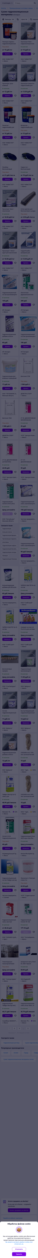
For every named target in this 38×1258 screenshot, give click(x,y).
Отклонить (19, 1249)
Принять (19, 1254)
